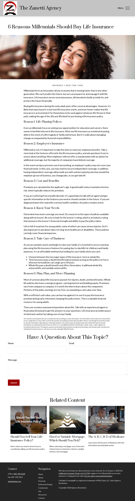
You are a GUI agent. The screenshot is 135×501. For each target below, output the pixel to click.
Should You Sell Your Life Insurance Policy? (26, 438)
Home (40, 474)
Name (11, 343)
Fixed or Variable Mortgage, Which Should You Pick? (67, 438)
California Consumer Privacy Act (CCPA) (74, 473)
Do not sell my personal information (98, 476)
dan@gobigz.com (14, 481)
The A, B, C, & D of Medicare (106, 437)
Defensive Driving (45, 484)
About (40, 478)
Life (39, 491)
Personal (41, 481)
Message (12, 359)
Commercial (42, 488)
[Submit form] (14, 383)
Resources (42, 495)
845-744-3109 (19, 474)
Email (71, 343)
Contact (41, 498)
